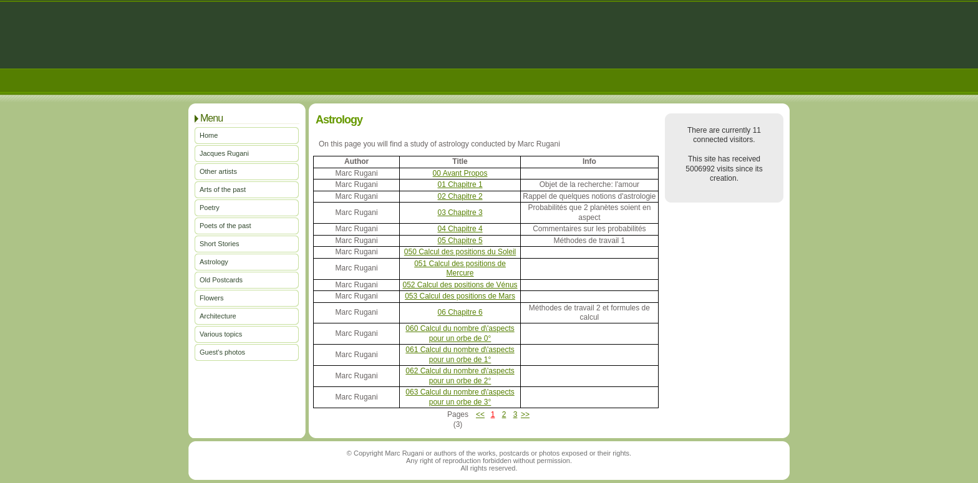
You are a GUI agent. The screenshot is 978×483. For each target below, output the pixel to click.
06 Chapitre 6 (460, 312)
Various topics (221, 334)
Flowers (212, 298)
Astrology (214, 261)
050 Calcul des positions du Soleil (460, 251)
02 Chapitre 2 (460, 196)
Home (209, 135)
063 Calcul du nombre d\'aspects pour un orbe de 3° (459, 397)
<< (480, 414)
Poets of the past (225, 225)
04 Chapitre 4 (460, 228)
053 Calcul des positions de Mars (460, 296)
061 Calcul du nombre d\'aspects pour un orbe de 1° (459, 354)
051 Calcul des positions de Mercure (460, 268)
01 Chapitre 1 (460, 184)
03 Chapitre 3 (460, 212)
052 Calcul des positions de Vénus (459, 284)
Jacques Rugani (224, 153)
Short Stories (220, 243)
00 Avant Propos (460, 173)
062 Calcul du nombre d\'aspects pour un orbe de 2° (459, 375)
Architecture (218, 316)
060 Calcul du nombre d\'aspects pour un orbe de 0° (459, 333)
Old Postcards (221, 280)
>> (525, 414)
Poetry (210, 207)
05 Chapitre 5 (460, 240)
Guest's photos (222, 352)
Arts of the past (223, 189)
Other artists (218, 171)
